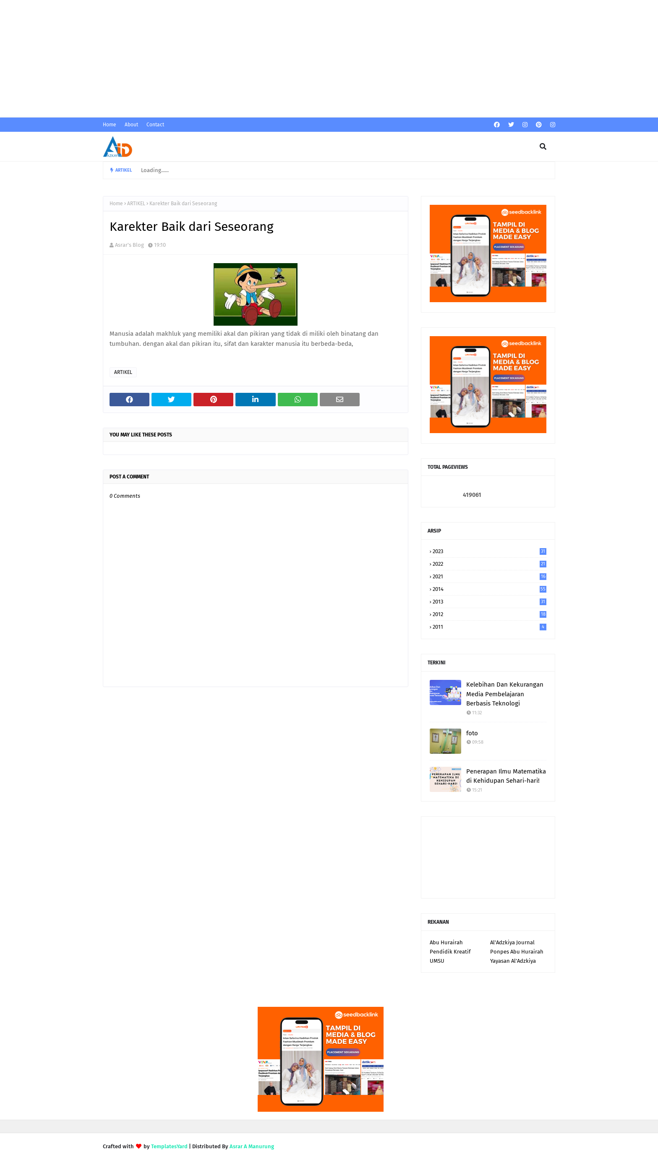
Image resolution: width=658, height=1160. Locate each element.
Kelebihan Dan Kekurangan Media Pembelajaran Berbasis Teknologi (504, 694)
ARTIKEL (136, 203)
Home (109, 125)
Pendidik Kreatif (450, 951)
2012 (489, 614)
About (131, 125)
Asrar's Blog (129, 245)
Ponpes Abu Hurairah (516, 951)
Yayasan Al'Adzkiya (513, 961)
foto (472, 733)
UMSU (437, 961)
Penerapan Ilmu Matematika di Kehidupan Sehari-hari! (506, 776)
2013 (489, 601)
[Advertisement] (252, 59)
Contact (155, 125)
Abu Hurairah (446, 942)
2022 (489, 564)
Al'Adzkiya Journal (512, 942)
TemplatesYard (169, 1146)
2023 (489, 551)
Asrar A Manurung (252, 1146)
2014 (489, 589)
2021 (489, 576)
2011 (489, 627)
